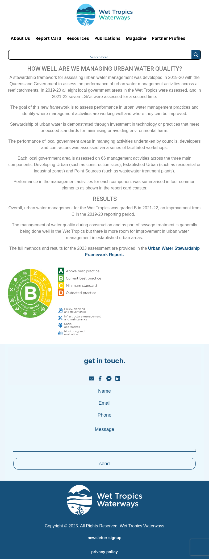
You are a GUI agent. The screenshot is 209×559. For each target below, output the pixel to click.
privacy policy (104, 551)
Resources (77, 38)
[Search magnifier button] (195, 54)
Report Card (48, 38)
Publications (107, 38)
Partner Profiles (168, 38)
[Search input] (100, 56)
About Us (20, 38)
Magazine (136, 38)
